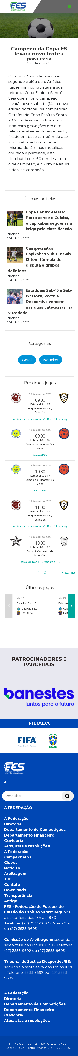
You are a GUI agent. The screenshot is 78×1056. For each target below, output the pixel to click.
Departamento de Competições (35, 829)
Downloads (15, 890)
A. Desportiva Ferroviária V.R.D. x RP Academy (40, 419)
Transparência (18, 895)
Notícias (50, 360)
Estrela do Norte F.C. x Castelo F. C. (40, 562)
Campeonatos (17, 857)
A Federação (16, 818)
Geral (27, 360)
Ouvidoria (13, 840)
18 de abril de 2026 (40, 394)
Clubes (10, 862)
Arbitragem (15, 873)
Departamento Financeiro (29, 835)
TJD (8, 879)
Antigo (10, 901)
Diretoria (12, 824)
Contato (12, 884)
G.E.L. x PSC (40, 454)
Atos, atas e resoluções (27, 846)
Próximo (68, 572)
